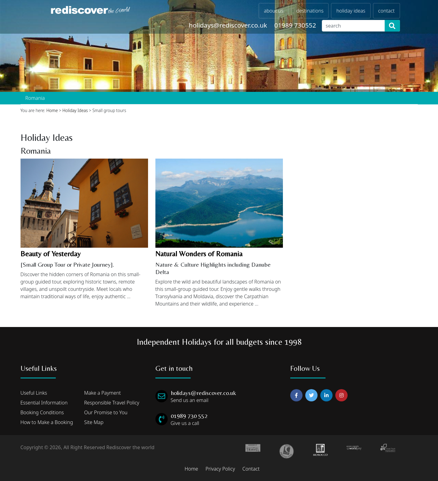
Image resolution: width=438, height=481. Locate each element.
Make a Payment (102, 392)
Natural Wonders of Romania (198, 254)
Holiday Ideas (75, 110)
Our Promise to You (106, 412)
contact (386, 10)
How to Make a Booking (47, 422)
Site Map (94, 422)
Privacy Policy (220, 468)
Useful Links (34, 392)
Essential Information (44, 402)
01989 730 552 (189, 415)
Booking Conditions (42, 412)
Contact (251, 468)
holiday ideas (350, 10)
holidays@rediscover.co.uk (228, 25)
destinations (310, 10)
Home (52, 110)
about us (274, 10)
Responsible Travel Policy (111, 402)
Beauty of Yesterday (51, 254)
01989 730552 (295, 25)
